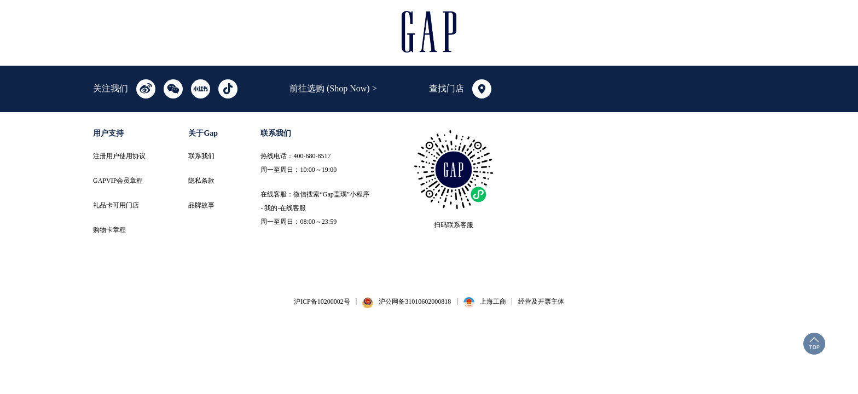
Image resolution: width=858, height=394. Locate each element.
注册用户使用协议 (119, 156)
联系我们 (201, 156)
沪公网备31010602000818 (415, 301)
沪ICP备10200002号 (322, 301)
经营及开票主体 (541, 301)
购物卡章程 (109, 230)
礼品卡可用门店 (116, 205)
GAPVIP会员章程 (118, 180)
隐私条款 (201, 180)
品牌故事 (201, 205)
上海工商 (493, 301)
